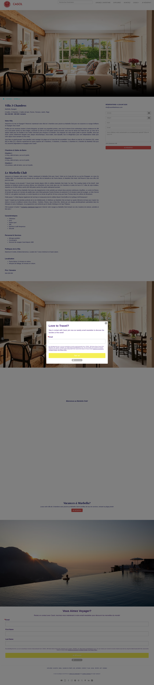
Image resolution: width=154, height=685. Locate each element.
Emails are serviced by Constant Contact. (78, 650)
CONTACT (84, 668)
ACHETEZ (127, 2)
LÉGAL (92, 668)
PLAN (88, 668)
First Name (9, 629)
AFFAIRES (78, 668)
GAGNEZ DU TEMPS (67, 668)
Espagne (13, 109)
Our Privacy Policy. (92, 650)
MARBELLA (17, 99)
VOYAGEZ (9, 99)
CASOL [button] (136, 2)
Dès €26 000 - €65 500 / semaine (15, 114)
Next (151, 338)
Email (7, 620)
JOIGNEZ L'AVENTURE (102, 2)
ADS (74, 668)
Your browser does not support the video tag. (77, 53)
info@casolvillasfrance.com (114, 107)
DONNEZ (105, 668)
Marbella (7, 109)
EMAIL (60, 668)
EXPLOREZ (117, 2)
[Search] (75, 2)
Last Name (9, 639)
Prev (2, 338)
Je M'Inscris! (77, 655)
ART (101, 668)
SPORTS (97, 668)
